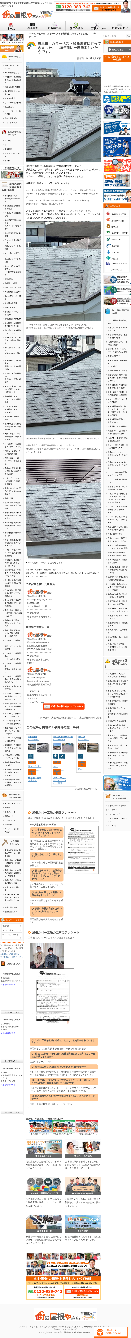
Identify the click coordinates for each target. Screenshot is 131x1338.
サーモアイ (112, 810)
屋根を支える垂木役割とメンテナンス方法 (13, 623)
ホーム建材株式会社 (37, 606)
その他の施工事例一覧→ (87, 789)
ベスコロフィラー (115, 814)
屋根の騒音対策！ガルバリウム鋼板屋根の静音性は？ (13, 706)
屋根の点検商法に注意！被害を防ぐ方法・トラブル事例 (118, 728)
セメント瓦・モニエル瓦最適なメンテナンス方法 (13, 409)
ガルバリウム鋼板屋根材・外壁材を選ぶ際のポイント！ (13, 679)
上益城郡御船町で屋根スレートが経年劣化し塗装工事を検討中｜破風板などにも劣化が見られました (93, 717)
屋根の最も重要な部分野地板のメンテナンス (13, 525)
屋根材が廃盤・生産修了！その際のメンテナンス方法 (13, 573)
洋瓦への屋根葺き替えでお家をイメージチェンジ (13, 543)
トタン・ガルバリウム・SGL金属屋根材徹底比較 (13, 553)
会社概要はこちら (12, 1012)
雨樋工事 (115, 246)
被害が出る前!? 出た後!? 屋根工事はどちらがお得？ (118, 684)
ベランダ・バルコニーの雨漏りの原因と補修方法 (13, 481)
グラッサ (8, 825)
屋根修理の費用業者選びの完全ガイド (13, 199)
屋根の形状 (9, 279)
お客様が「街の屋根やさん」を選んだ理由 (13, 80)
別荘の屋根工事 (11, 907)
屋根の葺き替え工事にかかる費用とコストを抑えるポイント (118, 647)
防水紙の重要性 (11, 303)
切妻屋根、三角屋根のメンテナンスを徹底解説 (13, 748)
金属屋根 (8, 149)
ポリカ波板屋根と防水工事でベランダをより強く (13, 853)
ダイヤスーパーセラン (117, 806)
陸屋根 (7, 161)
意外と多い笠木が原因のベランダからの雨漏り (13, 491)
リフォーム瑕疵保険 (13, 103)
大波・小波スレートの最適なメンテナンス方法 (13, 437)
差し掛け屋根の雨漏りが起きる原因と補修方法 (13, 583)
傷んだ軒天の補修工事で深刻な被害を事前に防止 (13, 603)
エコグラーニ (10, 812)
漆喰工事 (115, 227)
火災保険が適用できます (118, 371)
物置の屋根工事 (11, 912)
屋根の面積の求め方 (13, 319)
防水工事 (115, 253)
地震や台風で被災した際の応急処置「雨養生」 (13, 505)
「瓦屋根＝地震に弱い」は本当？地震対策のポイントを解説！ (118, 587)
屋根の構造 (9, 498)
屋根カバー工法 (117, 221)
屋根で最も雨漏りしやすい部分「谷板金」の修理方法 (13, 633)
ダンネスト (112, 826)
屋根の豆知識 (10, 307)
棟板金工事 (115, 239)
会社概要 (6, 926)
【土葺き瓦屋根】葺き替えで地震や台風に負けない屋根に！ (118, 570)
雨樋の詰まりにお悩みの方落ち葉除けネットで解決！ (13, 873)
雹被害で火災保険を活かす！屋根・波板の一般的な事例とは (118, 378)
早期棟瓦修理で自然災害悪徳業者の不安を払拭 (13, 426)
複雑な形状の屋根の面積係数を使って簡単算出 (13, 515)
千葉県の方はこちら (87, 1134)
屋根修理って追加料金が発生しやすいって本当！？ (118, 755)
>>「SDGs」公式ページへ (11, 957)
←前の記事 (43, 717)
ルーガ (7, 808)
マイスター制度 (11, 123)
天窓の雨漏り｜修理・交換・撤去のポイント (13, 461)
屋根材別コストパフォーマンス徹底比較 (13, 399)
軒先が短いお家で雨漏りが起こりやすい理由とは (13, 593)
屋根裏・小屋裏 (11, 283)
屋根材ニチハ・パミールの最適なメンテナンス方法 (118, 455)
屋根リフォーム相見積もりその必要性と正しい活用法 (118, 738)
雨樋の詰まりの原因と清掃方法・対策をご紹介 (13, 863)
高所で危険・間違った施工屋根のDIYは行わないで (13, 613)
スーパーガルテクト (13, 803)
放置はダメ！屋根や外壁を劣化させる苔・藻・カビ (13, 563)
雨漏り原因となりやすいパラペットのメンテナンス (13, 731)
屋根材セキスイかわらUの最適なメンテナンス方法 (118, 465)
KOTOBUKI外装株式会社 (39, 649)
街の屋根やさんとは (13, 73)
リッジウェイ (10, 820)
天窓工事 (115, 259)
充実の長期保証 (11, 118)
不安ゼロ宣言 (10, 98)
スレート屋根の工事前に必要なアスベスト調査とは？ (13, 389)
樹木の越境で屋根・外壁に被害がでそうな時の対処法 (118, 765)
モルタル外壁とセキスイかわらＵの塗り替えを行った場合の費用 (118, 694)
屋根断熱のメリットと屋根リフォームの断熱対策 (13, 782)
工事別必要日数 (114, 356)
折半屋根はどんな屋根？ (118, 426)
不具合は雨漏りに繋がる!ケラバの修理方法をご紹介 (13, 471)
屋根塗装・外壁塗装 (119, 233)
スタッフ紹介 (7, 930)
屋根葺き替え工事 (118, 214)
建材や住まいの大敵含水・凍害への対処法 (13, 340)
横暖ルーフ (9, 816)
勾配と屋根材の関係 (13, 287)
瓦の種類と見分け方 (13, 292)
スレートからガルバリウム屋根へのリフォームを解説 (118, 520)
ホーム (32, 33)
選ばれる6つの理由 (12, 87)
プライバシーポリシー (11, 935)
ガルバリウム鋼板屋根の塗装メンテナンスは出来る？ (13, 696)
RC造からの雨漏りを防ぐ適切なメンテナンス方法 (13, 772)
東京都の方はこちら (40, 1134)
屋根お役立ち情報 (115, 534)
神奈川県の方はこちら (64, 1134)
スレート (8, 141)
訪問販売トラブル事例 (117, 721)
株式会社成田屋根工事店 (39, 684)
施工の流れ (9, 107)
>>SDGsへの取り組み (9, 954)
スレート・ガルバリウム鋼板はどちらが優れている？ (118, 510)
